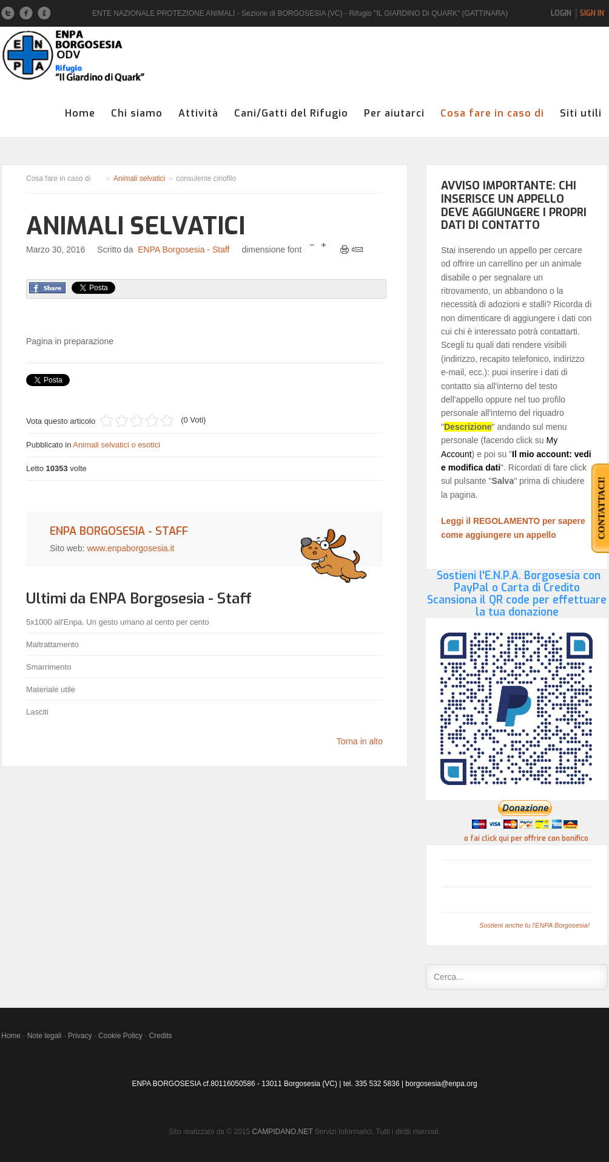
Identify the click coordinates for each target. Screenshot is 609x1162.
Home (80, 113)
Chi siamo (137, 113)
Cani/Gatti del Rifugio (291, 113)
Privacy (80, 1035)
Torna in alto (360, 741)
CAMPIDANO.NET (282, 1131)
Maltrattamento (52, 644)
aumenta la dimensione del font (323, 245)
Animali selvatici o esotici (116, 444)
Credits (160, 1035)
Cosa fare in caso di (492, 113)
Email (357, 249)
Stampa (344, 249)
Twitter (8, 13)
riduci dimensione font (312, 245)
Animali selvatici (139, 178)
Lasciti (37, 711)
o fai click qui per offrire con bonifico (526, 838)
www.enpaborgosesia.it (130, 548)
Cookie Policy (120, 1035)
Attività (198, 113)
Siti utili (581, 113)
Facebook (26, 13)
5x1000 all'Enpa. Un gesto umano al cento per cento (117, 622)
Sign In (592, 13)
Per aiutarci (394, 113)
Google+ (44, 13)
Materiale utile (50, 689)
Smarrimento (48, 666)
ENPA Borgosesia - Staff (183, 249)
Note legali (44, 1035)
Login (561, 13)
